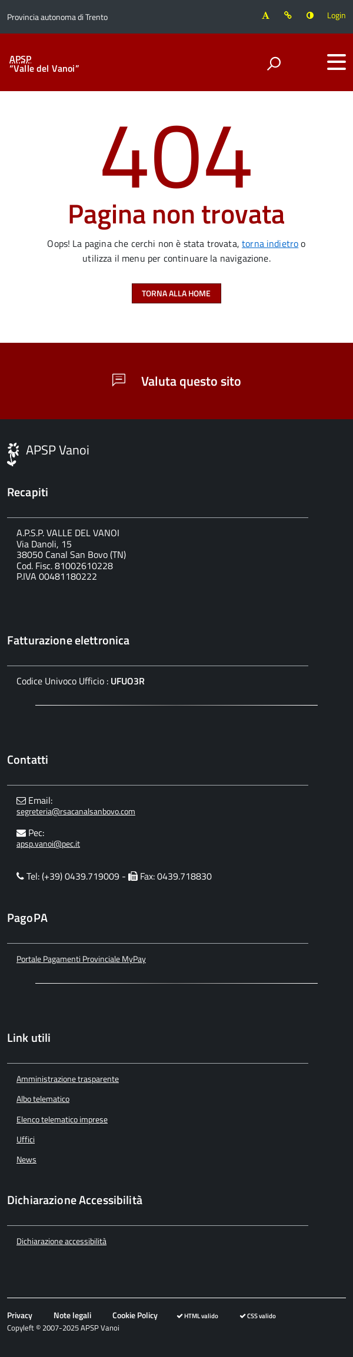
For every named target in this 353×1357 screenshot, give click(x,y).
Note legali (72, 1315)
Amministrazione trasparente (67, 1078)
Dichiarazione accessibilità (61, 1241)
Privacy (19, 1315)
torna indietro (270, 243)
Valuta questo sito (176, 381)
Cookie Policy (135, 1315)
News (26, 1159)
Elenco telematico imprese (62, 1119)
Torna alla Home (176, 293)
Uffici (25, 1139)
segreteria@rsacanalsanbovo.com (75, 811)
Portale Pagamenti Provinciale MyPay (81, 958)
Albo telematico (42, 1098)
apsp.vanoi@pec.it (48, 843)
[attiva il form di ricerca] (273, 63)
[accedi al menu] (336, 61)
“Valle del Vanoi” (44, 63)
